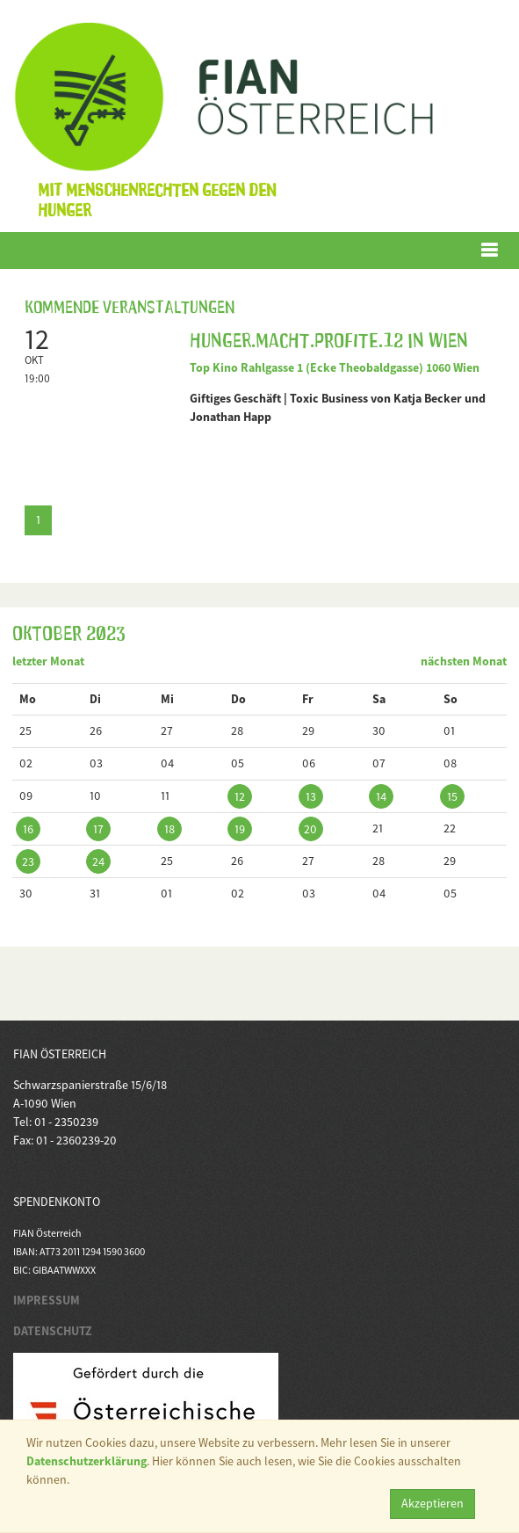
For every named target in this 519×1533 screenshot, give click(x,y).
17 (98, 829)
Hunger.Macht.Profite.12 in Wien (329, 338)
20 (310, 829)
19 (239, 829)
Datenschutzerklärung (86, 1461)
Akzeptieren (432, 1503)
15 (452, 796)
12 (239, 796)
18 (169, 829)
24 (98, 861)
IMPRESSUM (46, 1300)
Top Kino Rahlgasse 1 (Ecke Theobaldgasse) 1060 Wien (334, 367)
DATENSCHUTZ (52, 1331)
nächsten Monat (464, 661)
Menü (242, 250)
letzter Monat (48, 661)
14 (381, 796)
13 (311, 796)
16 (28, 829)
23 (28, 861)
